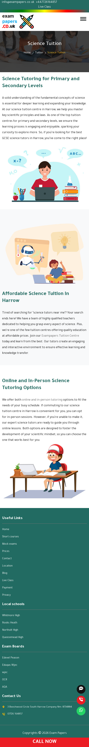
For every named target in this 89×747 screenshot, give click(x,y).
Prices (5, 551)
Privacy (6, 595)
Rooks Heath (9, 623)
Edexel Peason (10, 658)
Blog (4, 573)
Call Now (44, 742)
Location (7, 566)
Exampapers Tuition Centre (60, 336)
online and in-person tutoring (42, 400)
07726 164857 (14, 714)
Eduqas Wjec (9, 665)
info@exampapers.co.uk (18, 2)
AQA (4, 687)
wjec (5, 672)
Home (27, 53)
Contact (7, 558)
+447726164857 (46, 2)
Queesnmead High (12, 637)
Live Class (44, 7)
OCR (4, 680)
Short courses (10, 537)
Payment (7, 588)
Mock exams (9, 544)
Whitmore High (11, 615)
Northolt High (10, 630)
